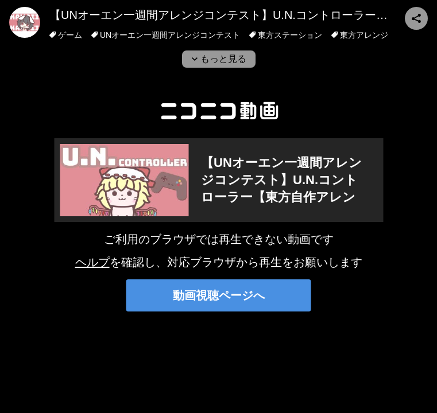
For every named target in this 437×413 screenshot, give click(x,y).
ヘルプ (92, 262)
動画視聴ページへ (219, 295)
